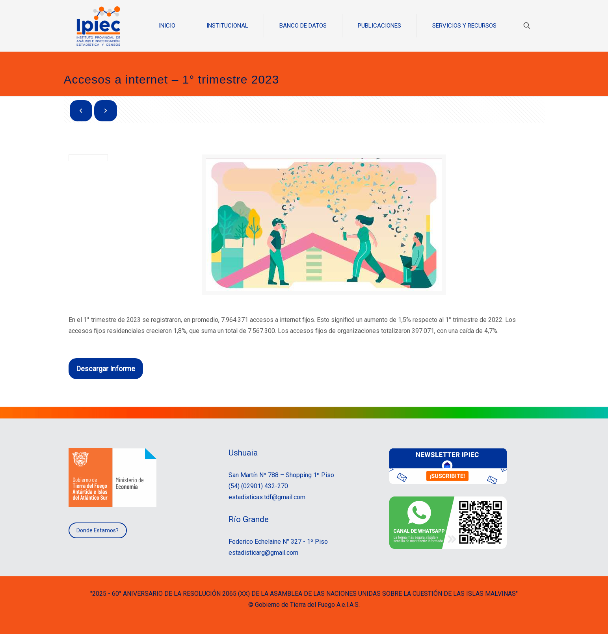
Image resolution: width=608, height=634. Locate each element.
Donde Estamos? (97, 530)
